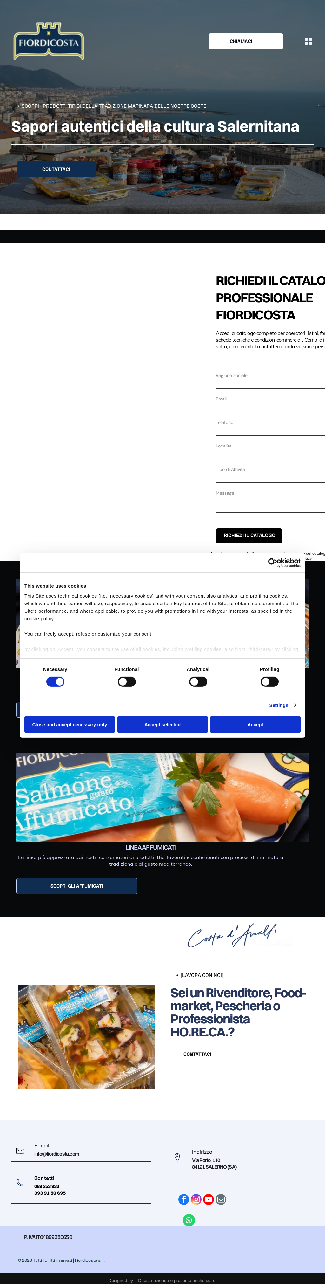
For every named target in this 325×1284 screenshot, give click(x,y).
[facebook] (183, 1193)
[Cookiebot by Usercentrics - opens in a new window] (273, 559)
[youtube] (208, 1193)
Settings (279, 702)
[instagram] (196, 1193)
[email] (221, 1193)
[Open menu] (308, 41)
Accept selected (162, 721)
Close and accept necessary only (69, 721)
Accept (255, 721)
